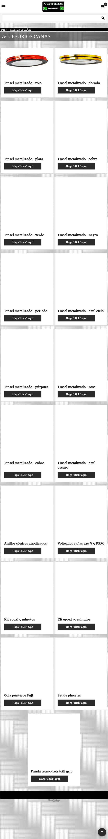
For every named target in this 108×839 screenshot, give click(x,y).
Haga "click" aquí (22, 113)
